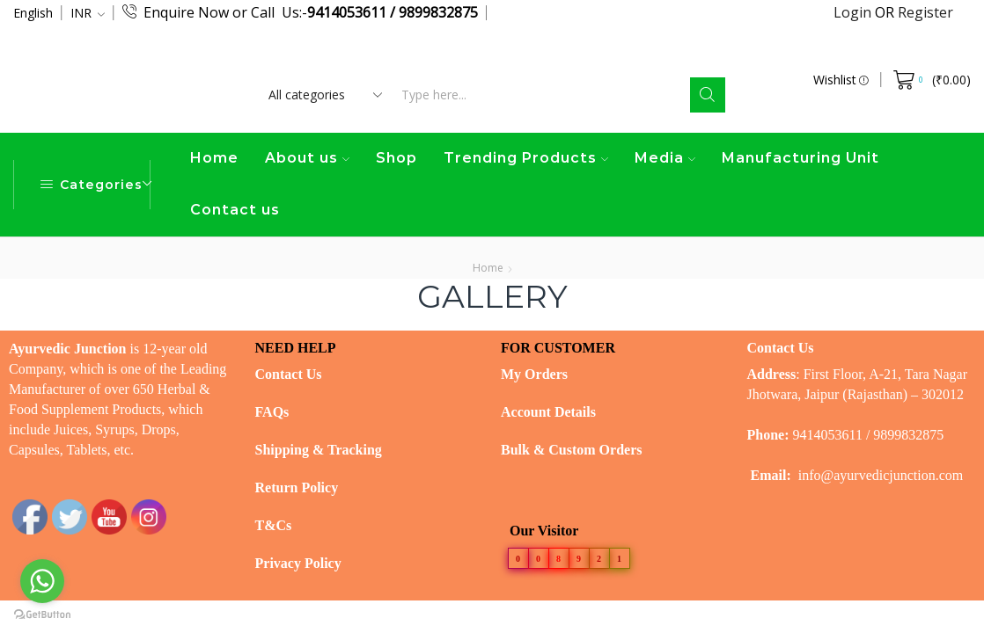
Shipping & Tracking (318, 449)
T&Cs (273, 525)
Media (665, 157)
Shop (396, 157)
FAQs (272, 411)
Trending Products (526, 157)
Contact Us (288, 374)
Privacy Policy (298, 563)
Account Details (548, 411)
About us (307, 157)
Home (214, 157)
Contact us (235, 209)
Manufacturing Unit (800, 157)
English (33, 12)
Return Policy (297, 487)
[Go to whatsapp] (42, 581)
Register (925, 12)
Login (854, 12)
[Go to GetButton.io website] (42, 615)
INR (81, 12)
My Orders (534, 374)
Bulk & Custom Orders (571, 449)
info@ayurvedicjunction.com (881, 475)
